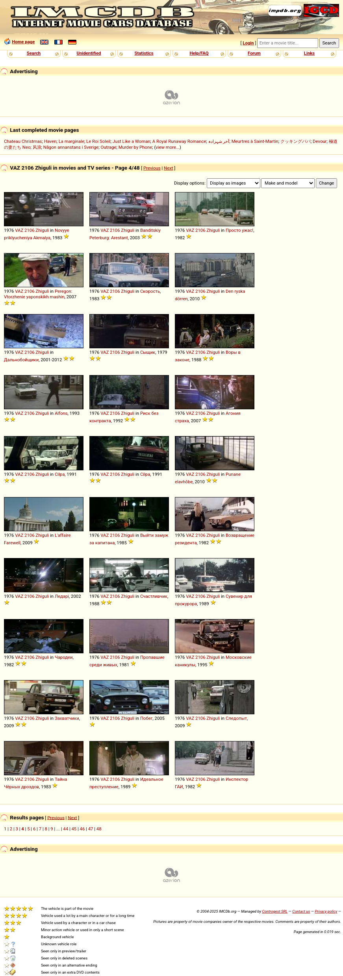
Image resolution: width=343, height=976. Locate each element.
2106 (29, 230)
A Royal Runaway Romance (179, 141)
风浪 (37, 147)
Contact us (301, 911)
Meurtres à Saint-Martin (255, 141)
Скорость (150, 291)
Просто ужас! (239, 230)
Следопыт (236, 718)
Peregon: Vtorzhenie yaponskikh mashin (38, 293)
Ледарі (62, 596)
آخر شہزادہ (219, 141)
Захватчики (67, 718)
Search (34, 53)
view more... (168, 147)
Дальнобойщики (21, 359)
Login (248, 43)
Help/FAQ (198, 53)
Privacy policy (326, 911)
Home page (23, 41)
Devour (319, 141)
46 (82, 829)
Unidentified (89, 53)
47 (90, 829)
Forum (254, 53)
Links (309, 53)
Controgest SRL (274, 911)
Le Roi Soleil (98, 141)
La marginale (71, 141)
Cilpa (60, 474)
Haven (50, 141)
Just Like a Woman (131, 141)
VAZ (19, 230)
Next (168, 168)
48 (99, 829)
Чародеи (64, 657)
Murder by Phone (135, 147)
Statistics (143, 53)
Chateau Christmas (23, 141)
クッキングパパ (295, 141)
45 (73, 829)
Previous (152, 168)
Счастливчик (153, 596)
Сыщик (147, 352)
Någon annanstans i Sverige (71, 147)
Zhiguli (42, 230)
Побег (146, 718)
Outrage (109, 147)
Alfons (61, 413)
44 (65, 829)
